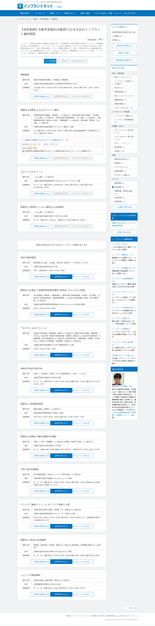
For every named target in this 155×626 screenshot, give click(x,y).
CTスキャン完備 (120, 175)
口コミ (63, 61)
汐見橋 (116, 40)
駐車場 (117, 163)
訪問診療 (117, 201)
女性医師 (117, 187)
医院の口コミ (70, 13)
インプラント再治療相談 (123, 120)
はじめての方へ (130, 13)
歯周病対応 (118, 100)
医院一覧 (37, 61)
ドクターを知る (100, 13)
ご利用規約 (90, 616)
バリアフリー (119, 167)
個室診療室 (118, 171)
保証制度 (117, 147)
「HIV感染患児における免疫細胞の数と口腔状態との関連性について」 (124, 412)
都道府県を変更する (124, 60)
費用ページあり (120, 143)
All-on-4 (117, 88)
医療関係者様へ (109, 616)
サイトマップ (133, 616)
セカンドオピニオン (122, 108)
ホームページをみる (89, 277)
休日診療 (117, 198)
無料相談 (117, 183)
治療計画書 (118, 104)
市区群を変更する (124, 46)
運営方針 (99, 616)
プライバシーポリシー (77, 616)
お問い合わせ (122, 616)
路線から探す (124, 53)
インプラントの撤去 (122, 116)
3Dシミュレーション (122, 96)
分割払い (117, 151)
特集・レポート (115, 13)
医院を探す (24, 13)
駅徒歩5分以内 (120, 159)
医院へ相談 (85, 13)
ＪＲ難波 (117, 36)
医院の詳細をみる (34, 96)
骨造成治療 (118, 92)
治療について (55, 13)
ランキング (40, 13)
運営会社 (64, 616)
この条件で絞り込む (124, 207)
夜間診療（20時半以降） (124, 191)
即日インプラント (121, 77)
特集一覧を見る (124, 232)
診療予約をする (61, 277)
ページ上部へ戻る (131, 608)
